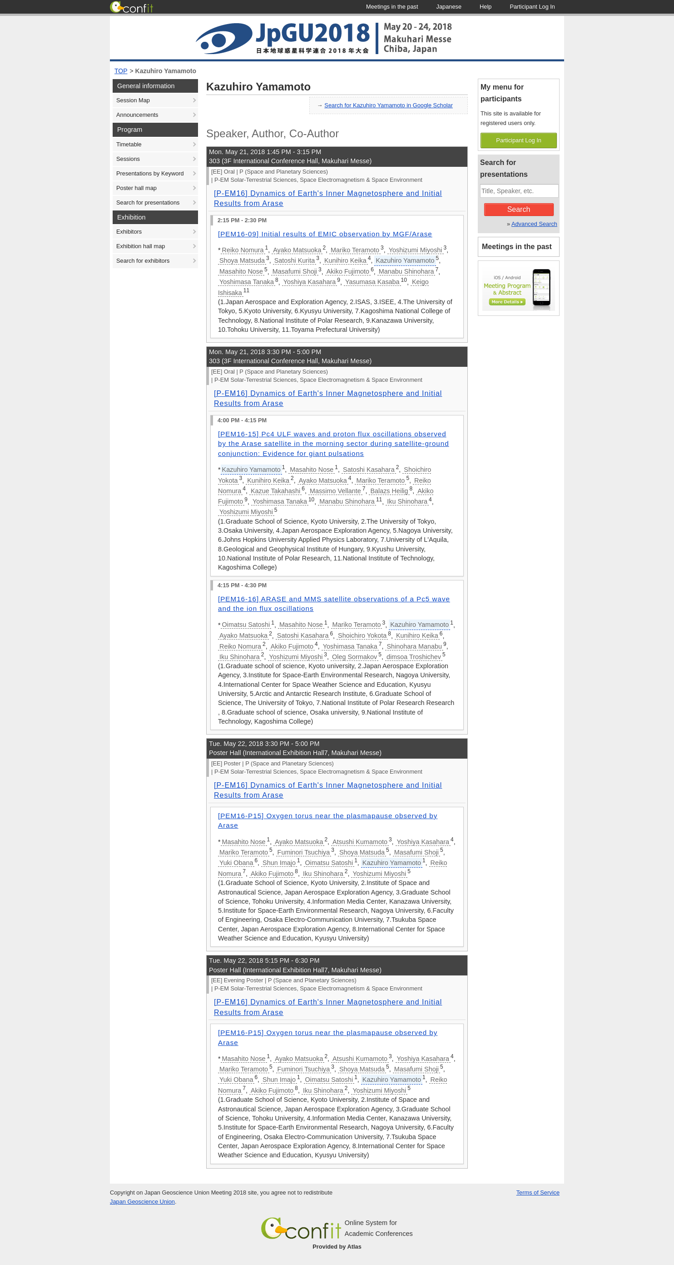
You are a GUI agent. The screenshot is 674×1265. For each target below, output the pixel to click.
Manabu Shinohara (406, 271)
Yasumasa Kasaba (372, 281)
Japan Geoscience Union (142, 1201)
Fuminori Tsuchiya (304, 852)
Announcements (137, 114)
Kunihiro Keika (345, 260)
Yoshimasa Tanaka (246, 281)
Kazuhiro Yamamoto (165, 71)
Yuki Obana (236, 862)
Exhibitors (129, 231)
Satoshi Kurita (294, 260)
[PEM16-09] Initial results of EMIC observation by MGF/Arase (325, 234)
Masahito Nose (241, 271)
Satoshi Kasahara (369, 469)
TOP (121, 71)
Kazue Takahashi (275, 491)
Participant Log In (518, 140)
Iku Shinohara (407, 501)
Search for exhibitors (142, 260)
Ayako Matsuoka (297, 250)
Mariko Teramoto (355, 250)
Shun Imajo (279, 862)
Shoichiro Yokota (362, 635)
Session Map (133, 100)
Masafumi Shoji (295, 271)
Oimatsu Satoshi (246, 624)
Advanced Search (534, 223)
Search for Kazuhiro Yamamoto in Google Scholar (388, 105)
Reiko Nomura (243, 250)
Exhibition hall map (140, 246)
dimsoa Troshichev (414, 656)
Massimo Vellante (335, 491)
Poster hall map (136, 188)
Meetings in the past (517, 246)
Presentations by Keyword (150, 173)
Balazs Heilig (389, 491)
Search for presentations (147, 202)
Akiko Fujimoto (348, 271)
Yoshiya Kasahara (309, 281)
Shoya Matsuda (242, 260)
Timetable (129, 144)
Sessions (128, 158)
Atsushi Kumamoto (359, 841)
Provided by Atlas (337, 1246)
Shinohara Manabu (414, 646)
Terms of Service (538, 1192)
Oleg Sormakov (354, 656)
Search (518, 209)
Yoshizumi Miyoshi (415, 250)
